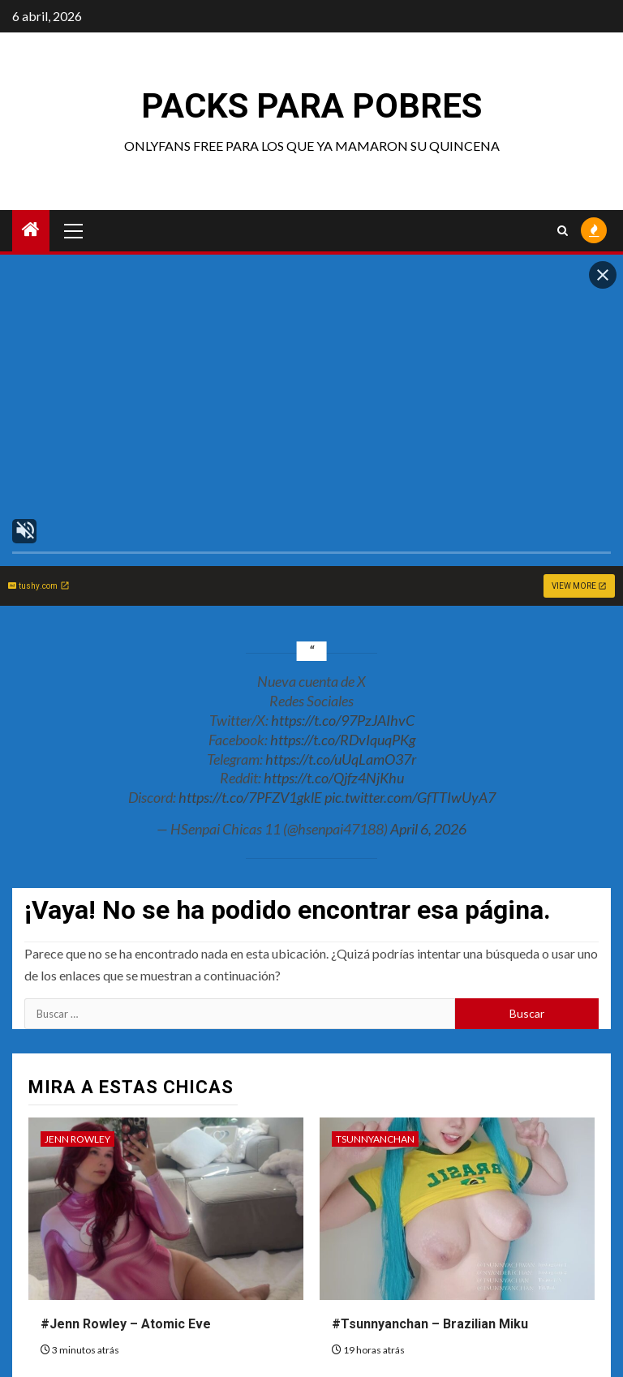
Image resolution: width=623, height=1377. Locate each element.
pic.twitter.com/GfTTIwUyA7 (410, 797)
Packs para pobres (311, 106)
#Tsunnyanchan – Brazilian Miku (430, 1324)
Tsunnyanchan (375, 1139)
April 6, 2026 (428, 829)
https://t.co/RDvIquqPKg (342, 740)
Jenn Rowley (77, 1139)
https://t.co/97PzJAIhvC (343, 720)
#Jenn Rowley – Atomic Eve (126, 1324)
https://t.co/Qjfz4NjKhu (334, 778)
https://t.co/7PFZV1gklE (250, 797)
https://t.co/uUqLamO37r (340, 759)
